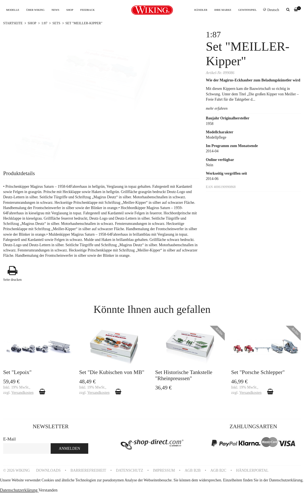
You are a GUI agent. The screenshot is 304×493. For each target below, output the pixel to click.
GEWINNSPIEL (247, 9)
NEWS (55, 9)
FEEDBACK (87, 9)
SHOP (69, 9)
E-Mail (9, 439)
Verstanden (47, 490)
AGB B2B (193, 470)
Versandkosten (22, 392)
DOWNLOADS (48, 470)
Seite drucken (12, 279)
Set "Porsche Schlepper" (258, 372)
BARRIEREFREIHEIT (88, 470)
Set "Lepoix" (17, 372)
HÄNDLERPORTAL (252, 470)
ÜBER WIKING (35, 9)
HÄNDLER (200, 9)
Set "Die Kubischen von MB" (111, 372)
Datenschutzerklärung (19, 490)
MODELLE (12, 9)
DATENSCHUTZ (129, 470)
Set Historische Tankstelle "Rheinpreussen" (183, 375)
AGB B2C (218, 470)
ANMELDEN (69, 448)
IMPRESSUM (164, 470)
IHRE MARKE (222, 9)
